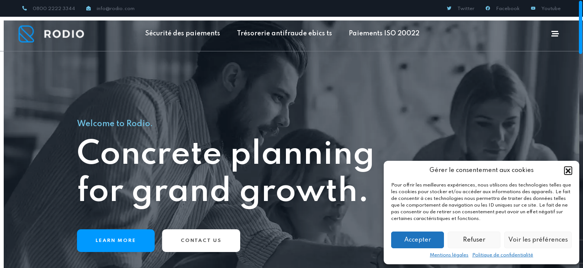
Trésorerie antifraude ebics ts (284, 33)
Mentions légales (449, 255)
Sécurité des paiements (182, 33)
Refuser (474, 240)
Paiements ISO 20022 (384, 33)
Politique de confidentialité (502, 255)
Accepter (417, 240)
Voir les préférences (538, 240)
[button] (568, 170)
